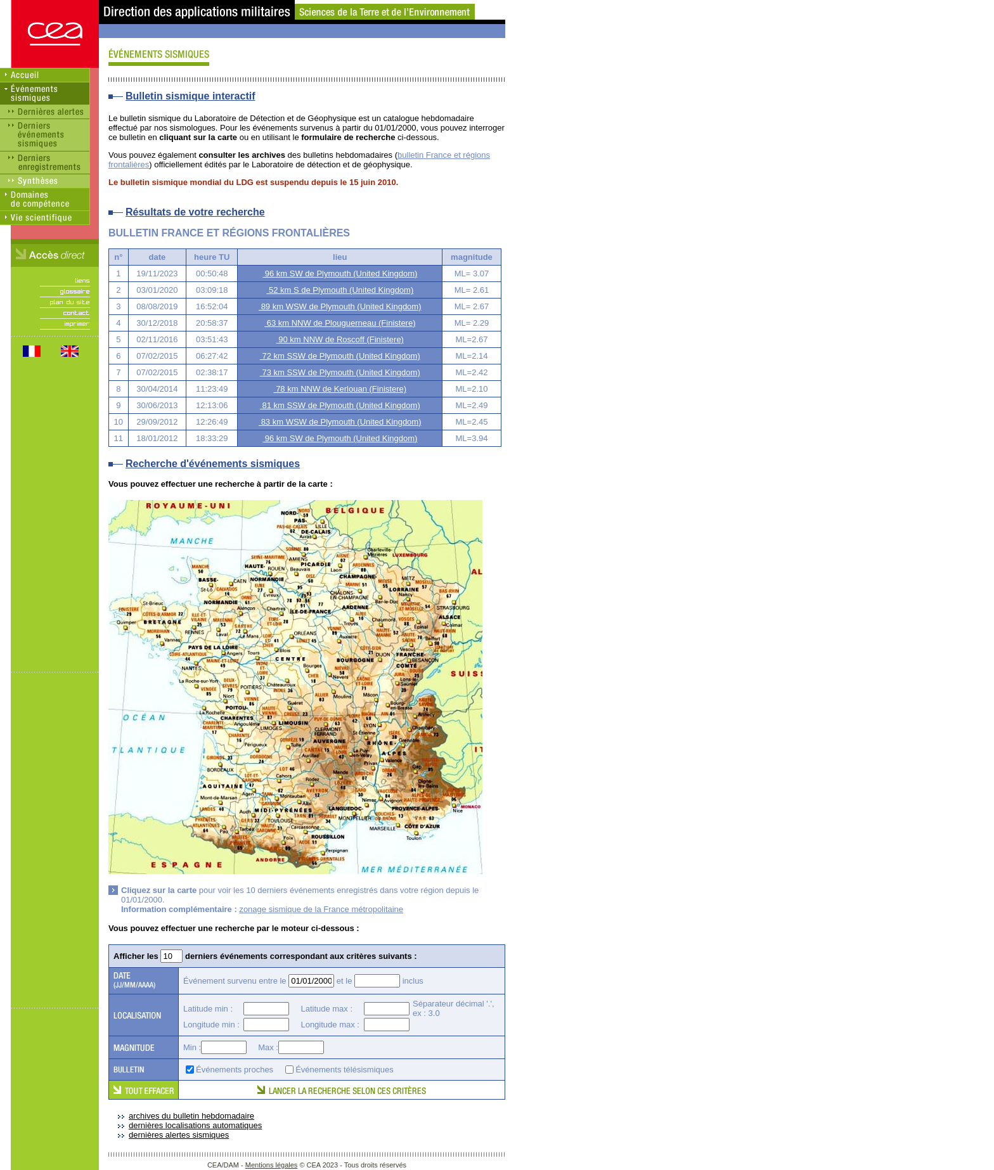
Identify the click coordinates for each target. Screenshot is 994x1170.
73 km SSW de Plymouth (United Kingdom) (340, 372)
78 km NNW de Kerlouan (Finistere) (340, 389)
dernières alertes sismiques (179, 1135)
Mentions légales (271, 1165)
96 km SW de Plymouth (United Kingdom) (339, 273)
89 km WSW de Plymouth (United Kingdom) (340, 306)
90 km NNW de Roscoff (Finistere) (340, 339)
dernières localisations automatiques (195, 1125)
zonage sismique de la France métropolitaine (321, 909)
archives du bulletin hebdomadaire (191, 1116)
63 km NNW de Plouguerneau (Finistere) (339, 323)
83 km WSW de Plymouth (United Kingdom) (340, 422)
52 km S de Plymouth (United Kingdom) (339, 290)
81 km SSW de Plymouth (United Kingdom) (340, 405)
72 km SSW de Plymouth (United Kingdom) (340, 356)
